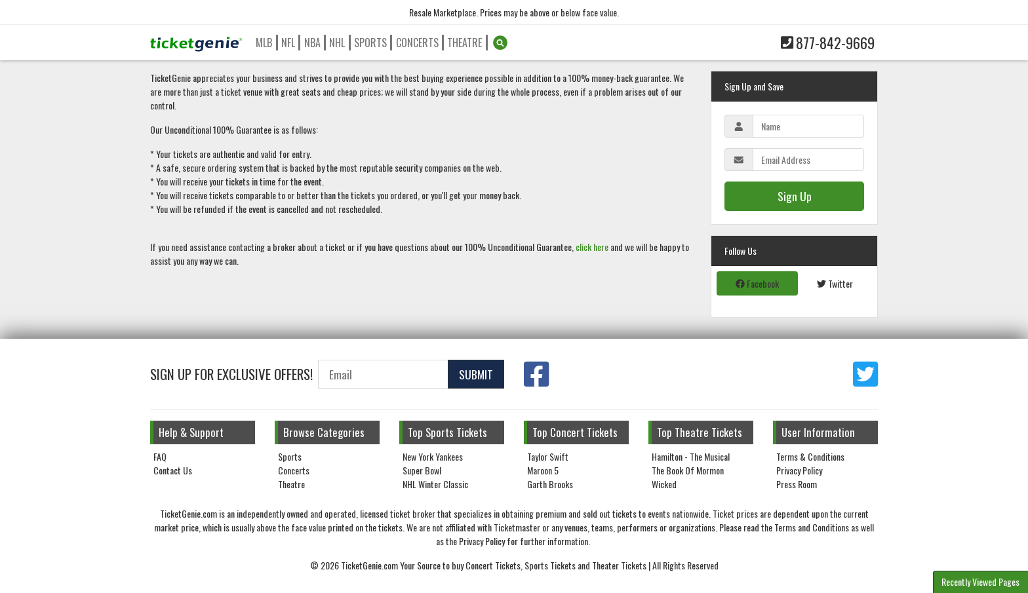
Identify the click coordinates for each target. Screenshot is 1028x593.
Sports (370, 42)
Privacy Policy (799, 470)
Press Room (796, 484)
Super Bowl (422, 470)
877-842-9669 (828, 42)
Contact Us (172, 470)
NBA (312, 42)
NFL (288, 42)
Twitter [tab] (835, 283)
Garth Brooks (550, 484)
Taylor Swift (547, 456)
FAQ (160, 456)
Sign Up (795, 195)
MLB (264, 42)
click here (592, 247)
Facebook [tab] (757, 283)
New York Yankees (433, 456)
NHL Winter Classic (435, 484)
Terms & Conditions (810, 456)
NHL (337, 42)
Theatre (464, 42)
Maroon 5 (543, 470)
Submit (476, 374)
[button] (500, 42)
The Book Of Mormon (688, 470)
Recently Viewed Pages (980, 581)
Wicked (664, 484)
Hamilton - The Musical (691, 456)
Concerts (417, 42)
